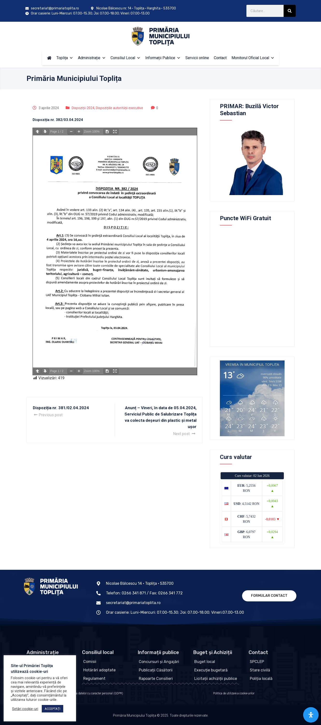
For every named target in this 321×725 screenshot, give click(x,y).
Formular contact (269, 596)
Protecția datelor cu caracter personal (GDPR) (95, 693)
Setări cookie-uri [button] (25, 709)
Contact (220, 58)
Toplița (64, 58)
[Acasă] (49, 58)
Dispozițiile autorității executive (119, 108)
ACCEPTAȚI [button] (52, 709)
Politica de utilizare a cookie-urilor (233, 693)
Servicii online (197, 58)
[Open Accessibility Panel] (311, 715)
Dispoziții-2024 (83, 108)
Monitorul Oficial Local (252, 58)
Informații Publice (163, 58)
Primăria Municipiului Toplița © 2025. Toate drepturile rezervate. (160, 716)
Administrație (92, 58)
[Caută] (290, 11)
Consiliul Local (125, 58)
